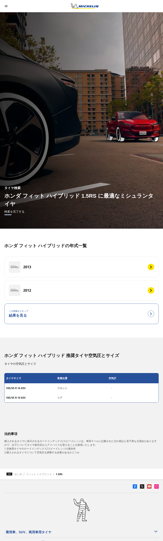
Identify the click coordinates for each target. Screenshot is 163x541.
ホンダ (18, 474)
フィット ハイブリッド (39, 474)
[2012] (81, 290)
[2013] (81, 267)
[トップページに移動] (84, 6)
